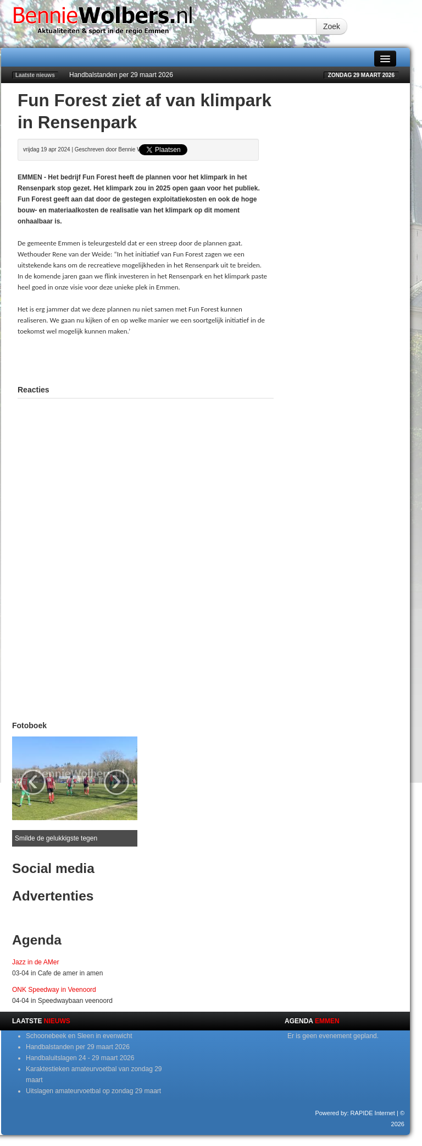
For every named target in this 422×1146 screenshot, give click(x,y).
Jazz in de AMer (35, 962)
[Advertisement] (146, 358)
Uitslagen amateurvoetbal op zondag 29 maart (93, 1091)
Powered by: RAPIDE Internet (355, 1113)
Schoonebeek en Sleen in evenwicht (79, 1036)
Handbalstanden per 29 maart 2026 (121, 75)
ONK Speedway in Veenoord (54, 990)
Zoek (331, 26)
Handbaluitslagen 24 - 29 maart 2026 (80, 1058)
